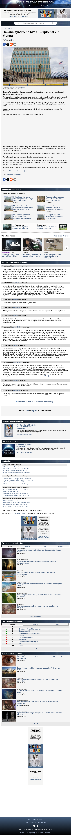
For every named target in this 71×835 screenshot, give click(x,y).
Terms (22, 832)
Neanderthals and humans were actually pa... (18, 502)
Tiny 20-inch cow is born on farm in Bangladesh (46, 227)
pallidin (15, 345)
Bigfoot (21, 635)
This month (34, 624)
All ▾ (19, 23)
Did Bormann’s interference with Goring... (16, 484)
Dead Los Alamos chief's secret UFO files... (17, 489)
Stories (43, 6)
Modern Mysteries (9, 29)
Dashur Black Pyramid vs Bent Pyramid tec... (17, 478)
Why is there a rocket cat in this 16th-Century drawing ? (53, 256)
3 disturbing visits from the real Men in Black (10, 255)
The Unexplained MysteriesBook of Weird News (26, 426)
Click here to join (20, 513)
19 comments (18, 41)
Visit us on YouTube (62, 236)
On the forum (7, 461)
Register (34, 411)
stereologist (17, 307)
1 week (10, 546)
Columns (49, 6)
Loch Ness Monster (26, 637)
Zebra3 (15, 299)
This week (12, 624)
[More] (46, 376)
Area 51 (21, 644)
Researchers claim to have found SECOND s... (18, 480)
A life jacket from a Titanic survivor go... (16, 504)
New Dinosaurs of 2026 (11, 500)
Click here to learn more (24, 435)
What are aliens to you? (11, 491)
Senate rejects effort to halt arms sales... (16, 467)
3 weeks (44, 546)
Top (29, 819)
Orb (20, 627)
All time (57, 624)
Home (20, 6)
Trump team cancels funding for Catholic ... (17, 469)
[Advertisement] (35, 130)
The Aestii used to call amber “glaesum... (16, 482)
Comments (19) (21, 171)
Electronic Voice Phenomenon (30, 629)
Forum (31, 6)
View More (35, 649)
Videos (37, 6)
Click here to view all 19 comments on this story (35, 402)
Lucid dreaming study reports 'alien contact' (20, 227)
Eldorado (16, 266)
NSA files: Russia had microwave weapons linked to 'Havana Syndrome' (23, 207)
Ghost (21, 646)
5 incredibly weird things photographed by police (32, 255)
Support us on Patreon (24, 445)
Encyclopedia (42, 822)
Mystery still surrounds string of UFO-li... (16, 493)
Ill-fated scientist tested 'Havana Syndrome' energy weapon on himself (23, 198)
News (26, 6)
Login (27, 411)
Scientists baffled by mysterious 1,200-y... (16, 506)
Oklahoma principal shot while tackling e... (17, 471)
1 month (60, 546)
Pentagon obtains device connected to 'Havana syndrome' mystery (55, 198)
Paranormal (23, 639)
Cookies (40, 832)
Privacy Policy (31, 832)
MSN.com (12, 171)
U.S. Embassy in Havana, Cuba (16, 87)
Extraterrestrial (24, 631)
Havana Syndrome (14, 174)
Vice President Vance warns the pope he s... (17, 472)
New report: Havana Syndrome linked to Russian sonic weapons (54, 207)
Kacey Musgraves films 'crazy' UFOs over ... (17, 495)
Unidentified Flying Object (28, 641)
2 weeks (27, 546)
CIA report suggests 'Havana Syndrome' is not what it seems (55, 216)
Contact (47, 832)
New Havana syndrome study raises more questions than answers (22, 216)
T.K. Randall (9, 39)
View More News (35, 616)
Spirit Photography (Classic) (29, 633)
